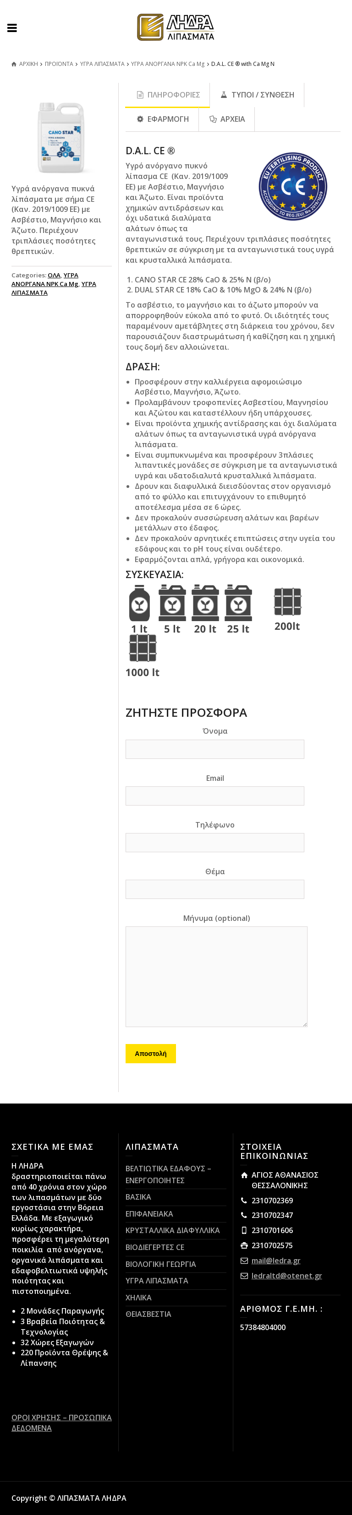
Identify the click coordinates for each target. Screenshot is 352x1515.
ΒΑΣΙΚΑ (138, 1197)
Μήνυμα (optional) (217, 971)
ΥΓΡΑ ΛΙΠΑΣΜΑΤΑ (157, 1281)
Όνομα (215, 739)
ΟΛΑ (54, 275)
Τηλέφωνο (215, 833)
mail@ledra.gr (276, 1260)
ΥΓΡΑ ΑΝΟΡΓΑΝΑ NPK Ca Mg (44, 279)
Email (215, 787)
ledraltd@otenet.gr (287, 1276)
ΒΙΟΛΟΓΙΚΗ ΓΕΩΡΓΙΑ (161, 1264)
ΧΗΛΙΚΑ (139, 1298)
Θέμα (215, 880)
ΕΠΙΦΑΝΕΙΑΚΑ (149, 1214)
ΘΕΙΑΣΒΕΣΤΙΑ (148, 1314)
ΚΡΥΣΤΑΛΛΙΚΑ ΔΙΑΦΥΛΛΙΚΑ (173, 1230)
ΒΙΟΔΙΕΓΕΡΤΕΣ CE (155, 1247)
